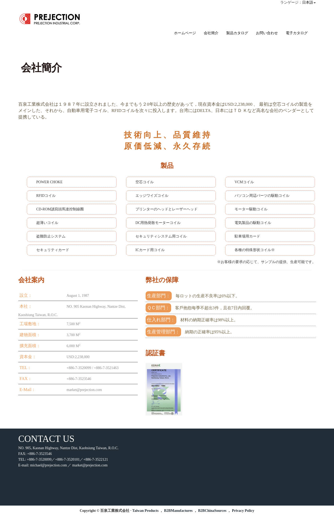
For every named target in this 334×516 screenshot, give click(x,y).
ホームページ (185, 33)
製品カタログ (237, 33)
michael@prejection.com (48, 465)
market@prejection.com (90, 465)
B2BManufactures (178, 511)
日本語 (307, 2)
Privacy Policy (243, 511)
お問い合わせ (267, 33)
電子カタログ (297, 33)
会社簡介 (211, 33)
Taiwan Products (145, 511)
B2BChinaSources (212, 511)
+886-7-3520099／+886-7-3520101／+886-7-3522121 (67, 459)
